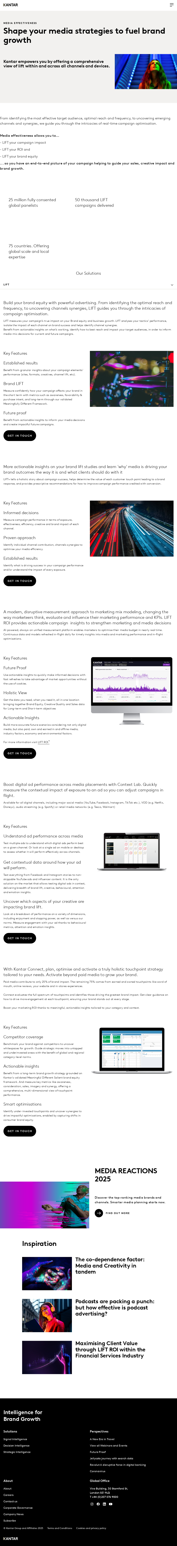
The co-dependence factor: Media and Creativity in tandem (110, 1266)
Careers (8, 1495)
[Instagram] (92, 1505)
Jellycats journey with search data (111, 1458)
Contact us (10, 1501)
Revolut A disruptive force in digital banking (118, 1465)
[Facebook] (98, 1505)
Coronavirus (97, 1471)
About (7, 1488)
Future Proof (98, 1452)
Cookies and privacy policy (91, 1528)
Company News (13, 1514)
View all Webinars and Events (108, 1445)
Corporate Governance (18, 1508)
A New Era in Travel (102, 1439)
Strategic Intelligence (17, 1452)
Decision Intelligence (16, 1445)
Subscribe (9, 1520)
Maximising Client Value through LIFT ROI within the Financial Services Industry (110, 1350)
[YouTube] (104, 1505)
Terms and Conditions (59, 1528)
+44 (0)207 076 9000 (105, 1497)
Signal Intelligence (15, 1439)
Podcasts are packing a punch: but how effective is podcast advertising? (115, 1308)
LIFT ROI (43, 742)
